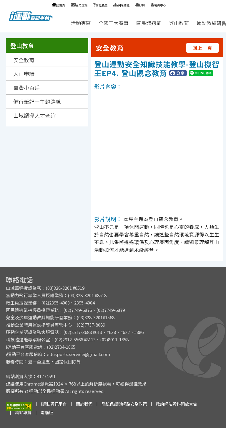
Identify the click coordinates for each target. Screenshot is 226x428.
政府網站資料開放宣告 (176, 404)
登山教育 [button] (179, 23)
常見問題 (100, 5)
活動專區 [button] (81, 23)
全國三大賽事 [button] (114, 23)
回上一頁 (202, 47)
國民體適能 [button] (148, 23)
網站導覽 (121, 5)
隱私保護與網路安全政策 (124, 404)
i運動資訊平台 (54, 404)
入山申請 (23, 74)
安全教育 (23, 60)
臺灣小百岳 (26, 87)
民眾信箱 (79, 5)
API (140, 5)
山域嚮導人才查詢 (34, 115)
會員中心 (158, 5)
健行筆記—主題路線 (37, 101)
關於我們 (84, 404)
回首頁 (58, 5)
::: (61, 23)
